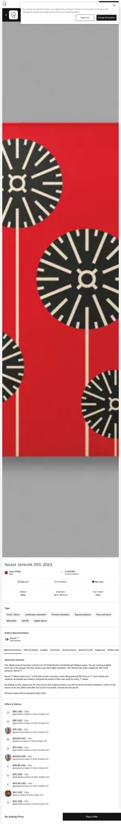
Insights (44, 650)
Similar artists (113, 650)
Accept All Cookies (106, 17)
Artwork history (69, 650)
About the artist (86, 650)
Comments (55, 650)
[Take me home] (4, 4)
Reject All (85, 17)
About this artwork (12, 650)
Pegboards (100, 650)
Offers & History (31, 650)
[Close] (114, 5)
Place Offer (92, 816)
